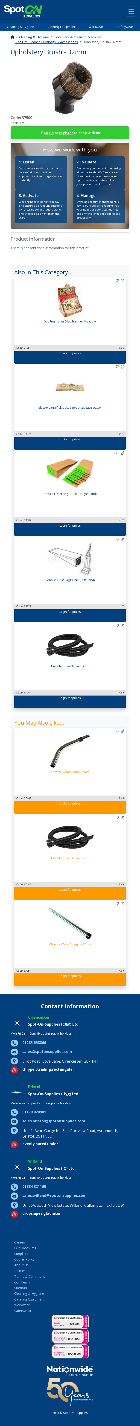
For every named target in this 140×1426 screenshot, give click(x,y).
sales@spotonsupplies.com (47, 1051)
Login (49, 133)
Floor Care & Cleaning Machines (78, 37)
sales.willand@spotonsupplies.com (54, 1195)
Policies (20, 1271)
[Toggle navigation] (131, 11)
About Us (21, 1265)
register (66, 133)
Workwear (96, 27)
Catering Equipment (61, 27)
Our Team (22, 1282)
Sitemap (20, 1288)
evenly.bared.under (40, 1143)
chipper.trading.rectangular (48, 1069)
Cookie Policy (24, 1259)
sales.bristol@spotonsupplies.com (53, 1121)
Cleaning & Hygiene (20, 27)
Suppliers (21, 1254)
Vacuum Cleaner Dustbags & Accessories (46, 42)
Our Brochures (25, 1248)
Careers (20, 1242)
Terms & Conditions (29, 1276)
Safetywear (125, 27)
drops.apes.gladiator (41, 1213)
